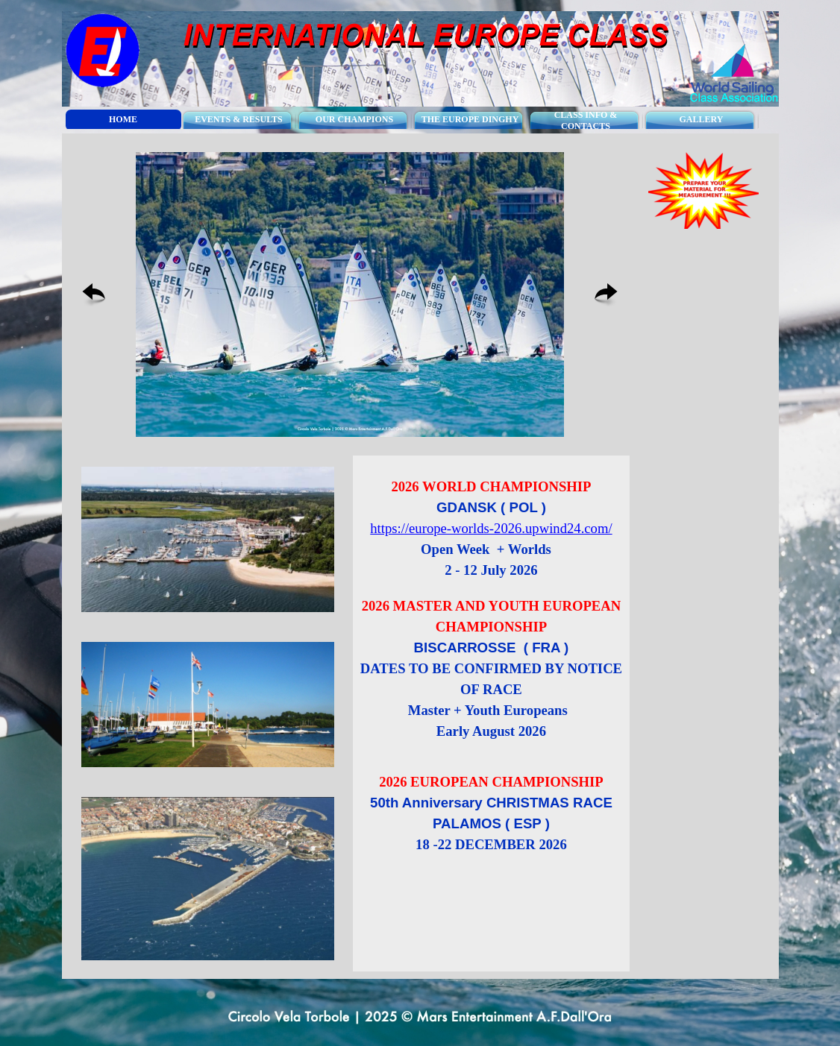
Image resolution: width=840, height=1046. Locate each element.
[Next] (606, 294)
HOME (123, 119)
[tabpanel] (491, 693)
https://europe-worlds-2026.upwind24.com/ (491, 528)
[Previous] (93, 294)
